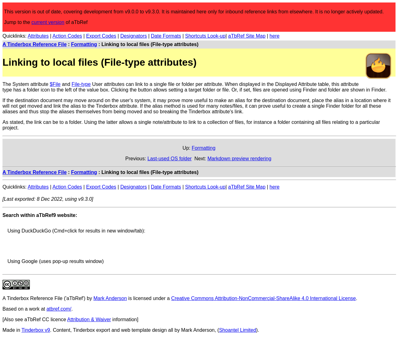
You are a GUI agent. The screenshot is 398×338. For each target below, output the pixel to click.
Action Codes (67, 36)
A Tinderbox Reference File (34, 44)
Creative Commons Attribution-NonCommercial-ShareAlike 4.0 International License (263, 298)
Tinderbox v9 (35, 330)
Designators (133, 36)
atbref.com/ (58, 309)
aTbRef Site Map (247, 36)
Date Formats (166, 36)
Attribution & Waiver (89, 319)
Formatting (84, 44)
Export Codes (101, 36)
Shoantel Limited (237, 330)
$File (55, 84)
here (275, 36)
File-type (81, 84)
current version (47, 22)
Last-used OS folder (169, 158)
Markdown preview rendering (239, 158)
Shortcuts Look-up (205, 36)
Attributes (38, 36)
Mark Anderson (110, 298)
